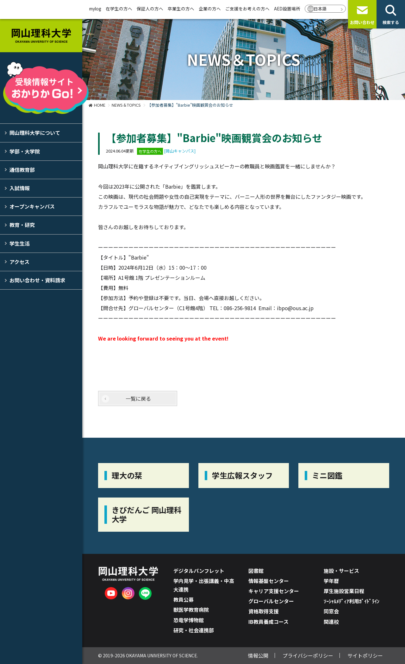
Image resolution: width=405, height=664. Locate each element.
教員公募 (183, 599)
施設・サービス (341, 570)
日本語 (320, 8)
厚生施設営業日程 (344, 591)
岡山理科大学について (34, 132)
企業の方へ (210, 8)
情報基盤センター (268, 581)
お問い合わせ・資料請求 (37, 280)
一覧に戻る (138, 398)
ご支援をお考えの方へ (247, 8)
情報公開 (258, 655)
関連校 (331, 621)
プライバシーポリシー (308, 655)
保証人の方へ (150, 8)
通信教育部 (22, 169)
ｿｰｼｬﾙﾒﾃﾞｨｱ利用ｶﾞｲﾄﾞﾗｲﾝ (351, 601)
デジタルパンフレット (198, 570)
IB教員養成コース (268, 621)
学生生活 (19, 243)
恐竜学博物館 (188, 620)
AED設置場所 (287, 8)
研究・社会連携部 (193, 630)
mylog (95, 8)
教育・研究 (22, 225)
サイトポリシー (365, 655)
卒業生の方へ (181, 8)
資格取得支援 (263, 611)
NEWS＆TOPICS (126, 105)
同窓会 (331, 611)
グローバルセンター (271, 601)
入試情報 (19, 188)
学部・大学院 (24, 151)
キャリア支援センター (273, 591)
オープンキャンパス (32, 206)
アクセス (19, 262)
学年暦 (331, 581)
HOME (99, 105)
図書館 (256, 570)
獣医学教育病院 (191, 609)
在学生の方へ (119, 8)
